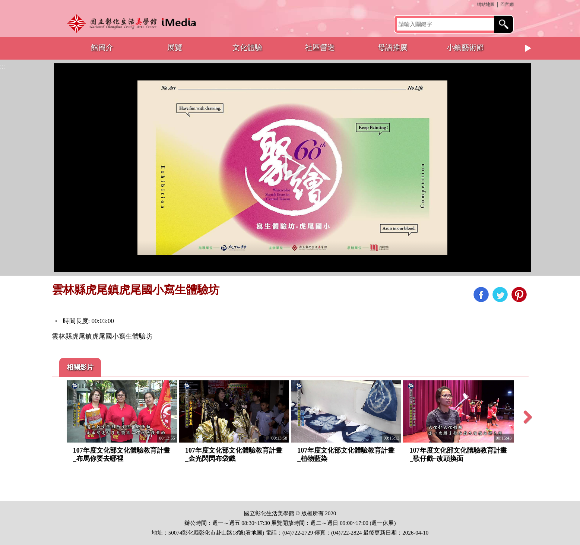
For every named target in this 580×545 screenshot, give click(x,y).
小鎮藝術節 (465, 47)
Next (528, 48)
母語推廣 (393, 47)
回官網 (507, 4)
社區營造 (320, 47)
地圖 (256, 533)
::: (474, 4)
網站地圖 (486, 4)
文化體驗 (247, 47)
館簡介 (102, 47)
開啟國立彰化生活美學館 (134, 23)
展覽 (174, 47)
